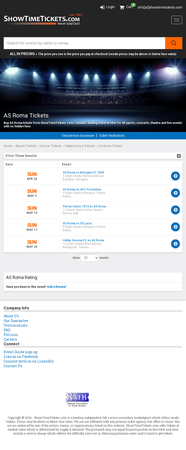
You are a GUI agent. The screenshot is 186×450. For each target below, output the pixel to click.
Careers (10, 339)
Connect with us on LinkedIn (29, 361)
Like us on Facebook (21, 356)
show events (91, 257)
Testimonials (15, 325)
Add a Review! (56, 287)
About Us (11, 316)
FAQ (7, 330)
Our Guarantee (16, 320)
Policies (11, 334)
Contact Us (13, 365)
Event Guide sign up (20, 351)
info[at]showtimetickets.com (160, 7)
